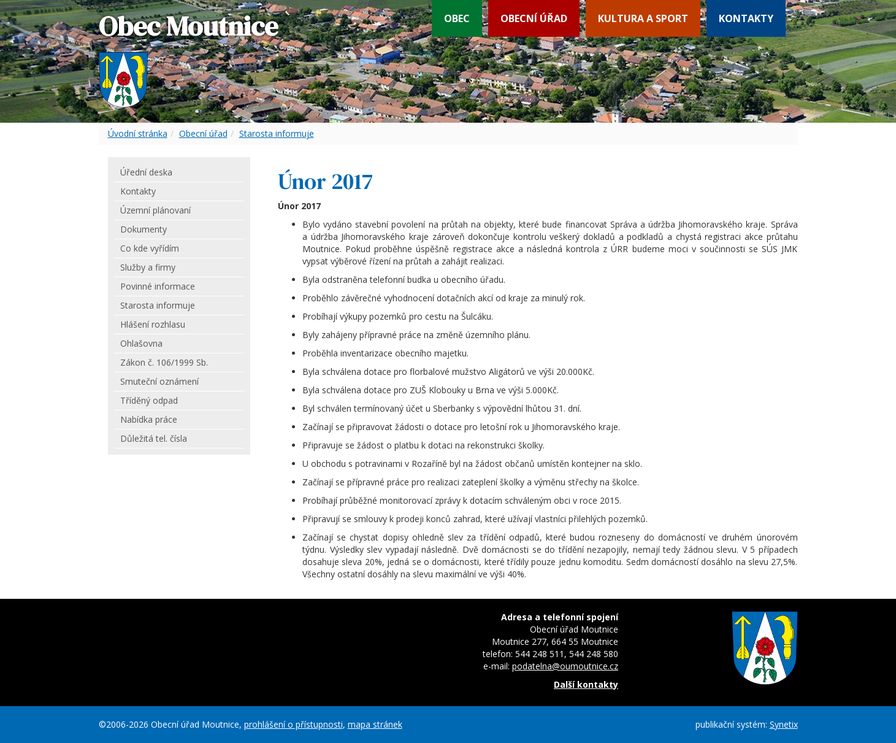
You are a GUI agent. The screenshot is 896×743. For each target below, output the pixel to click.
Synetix (784, 724)
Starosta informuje (276, 133)
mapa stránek (375, 724)
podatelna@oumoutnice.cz (565, 666)
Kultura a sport (643, 18)
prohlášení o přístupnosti (293, 724)
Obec (457, 18)
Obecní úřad (533, 18)
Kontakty (746, 18)
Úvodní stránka (137, 133)
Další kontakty (586, 684)
